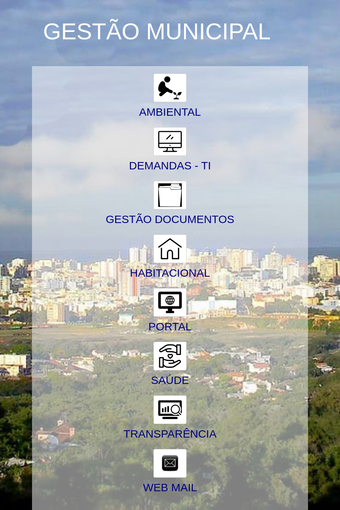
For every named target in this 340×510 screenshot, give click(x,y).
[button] (170, 87)
